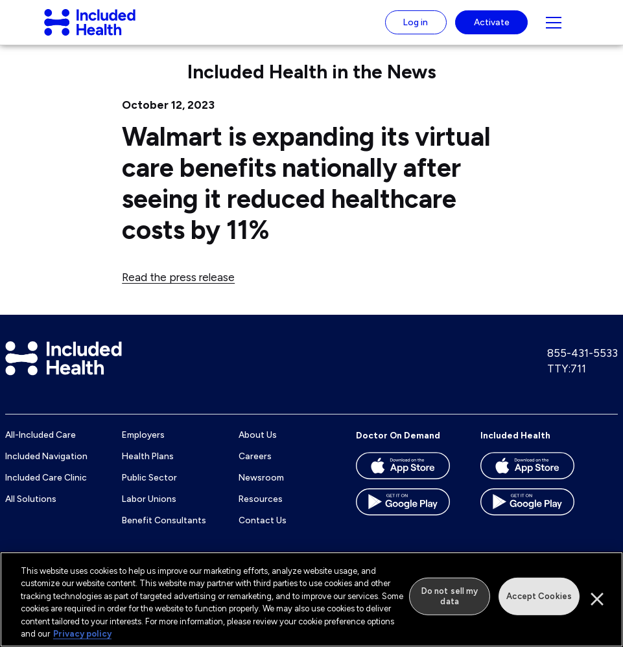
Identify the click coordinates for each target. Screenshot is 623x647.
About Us (258, 447)
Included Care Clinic (46, 489)
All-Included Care (40, 447)
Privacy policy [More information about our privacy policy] (82, 634)
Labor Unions (149, 510)
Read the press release (178, 288)
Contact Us (263, 532)
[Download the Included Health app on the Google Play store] (529, 518)
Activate (492, 28)
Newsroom (261, 489)
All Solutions (30, 510)
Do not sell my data (449, 596)
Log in (415, 28)
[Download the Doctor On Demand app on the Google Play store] (405, 518)
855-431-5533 (582, 364)
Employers (143, 447)
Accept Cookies (539, 596)
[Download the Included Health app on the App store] (529, 482)
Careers (255, 467)
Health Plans (148, 467)
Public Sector (149, 489)
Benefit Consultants (164, 532)
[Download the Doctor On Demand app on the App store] (405, 482)
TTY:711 (566, 380)
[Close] (597, 599)
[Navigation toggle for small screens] (553, 28)
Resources (261, 510)
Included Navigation (46, 467)
